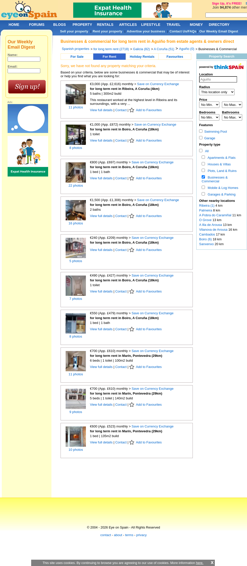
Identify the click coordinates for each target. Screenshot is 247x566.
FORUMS (37, 25)
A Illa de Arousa (211, 225)
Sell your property (74, 31)
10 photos (75, 450)
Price (203, 100)
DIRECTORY (219, 25)
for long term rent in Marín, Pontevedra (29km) (126, 356)
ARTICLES (128, 25)
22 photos (75, 185)
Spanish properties (75, 49)
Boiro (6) (205, 239)
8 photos (75, 148)
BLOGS (59, 25)
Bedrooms (207, 112)
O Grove (206, 220)
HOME (14, 25)
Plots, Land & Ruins (221, 171)
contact (105, 535)
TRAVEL (174, 25)
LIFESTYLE (150, 25)
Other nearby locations (217, 201)
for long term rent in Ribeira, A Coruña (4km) (124, 89)
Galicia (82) (141, 49)
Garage (207, 138)
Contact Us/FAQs (182, 31)
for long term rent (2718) (111, 49)
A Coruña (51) (164, 49)
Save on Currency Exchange (158, 84)
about (118, 535)
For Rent (109, 56)
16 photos (75, 223)
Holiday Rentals (142, 56)
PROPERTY (82, 25)
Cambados (207, 234)
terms (129, 535)
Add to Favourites (149, 110)
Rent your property (107, 31)
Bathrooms (230, 112)
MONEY (196, 25)
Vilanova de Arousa (213, 229)
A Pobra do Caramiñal (215, 215)
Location (206, 74)
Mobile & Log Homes (222, 188)
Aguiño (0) (186, 49)
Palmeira (206, 210)
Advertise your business (146, 31)
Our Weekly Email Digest (218, 31)
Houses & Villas (218, 164)
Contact (121, 110)
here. (199, 563)
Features (206, 125)
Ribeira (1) (207, 205)
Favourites (174, 56)
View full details (101, 110)
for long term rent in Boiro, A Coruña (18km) (124, 129)
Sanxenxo (207, 244)
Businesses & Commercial (215, 179)
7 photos (75, 299)
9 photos (75, 412)
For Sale (76, 56)
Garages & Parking (221, 194)
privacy (141, 535)
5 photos (75, 261)
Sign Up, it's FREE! (227, 3)
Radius (204, 87)
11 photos (75, 107)
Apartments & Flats (221, 158)
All (206, 151)
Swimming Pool (213, 131)
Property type (209, 144)
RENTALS (105, 25)
